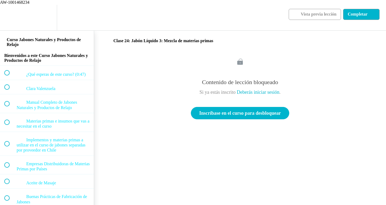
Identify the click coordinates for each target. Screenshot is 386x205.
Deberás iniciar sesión (258, 92)
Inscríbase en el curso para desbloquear (240, 113)
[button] (10, 17)
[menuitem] (47, 17)
